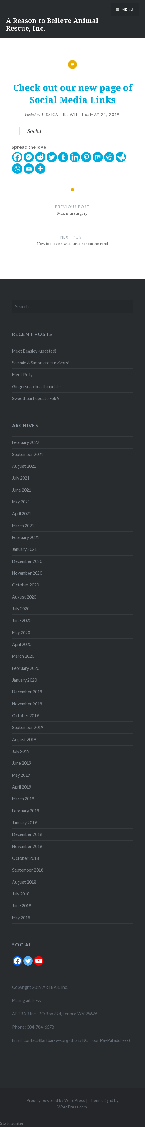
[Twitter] (52, 157)
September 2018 (27, 869)
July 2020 (20, 608)
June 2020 (21, 620)
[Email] (29, 168)
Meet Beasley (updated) (34, 350)
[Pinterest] (86, 157)
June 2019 (21, 763)
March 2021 (23, 525)
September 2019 (27, 727)
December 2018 (27, 834)
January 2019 (24, 822)
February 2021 (25, 537)
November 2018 (27, 846)
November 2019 (27, 703)
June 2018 (21, 905)
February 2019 (25, 810)
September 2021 (27, 454)
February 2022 (25, 442)
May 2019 (21, 775)
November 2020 (27, 573)
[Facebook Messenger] (29, 157)
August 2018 (24, 882)
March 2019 (23, 798)
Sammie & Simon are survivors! (41, 362)
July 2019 (20, 751)
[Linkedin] (75, 157)
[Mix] (98, 157)
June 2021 (21, 490)
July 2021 (20, 477)
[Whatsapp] (17, 168)
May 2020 (21, 632)
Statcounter (12, 1123)
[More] (40, 168)
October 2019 (25, 715)
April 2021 (21, 513)
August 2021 (24, 466)
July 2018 (20, 893)
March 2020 (23, 656)
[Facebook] (17, 157)
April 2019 (21, 786)
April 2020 (21, 644)
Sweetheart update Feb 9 (36, 398)
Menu (127, 9)
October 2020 (25, 584)
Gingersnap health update (36, 386)
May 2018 (21, 917)
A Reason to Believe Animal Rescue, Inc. (52, 24)
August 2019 (24, 739)
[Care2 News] (121, 157)
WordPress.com (72, 1106)
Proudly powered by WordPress (56, 1100)
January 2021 (24, 549)
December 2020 (27, 561)
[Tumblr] (63, 157)
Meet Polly (22, 374)
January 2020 (24, 680)
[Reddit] (40, 157)
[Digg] (109, 157)
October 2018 (25, 858)
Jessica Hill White (62, 114)
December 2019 (27, 691)
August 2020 (24, 596)
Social (34, 131)
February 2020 (25, 668)
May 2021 (21, 501)
